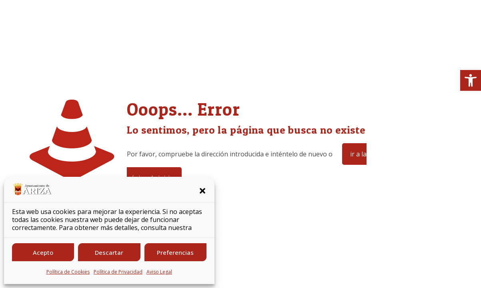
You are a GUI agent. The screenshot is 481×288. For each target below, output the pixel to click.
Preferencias (175, 252)
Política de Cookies (68, 271)
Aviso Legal (159, 271)
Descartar (109, 252)
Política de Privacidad (118, 271)
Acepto (43, 252)
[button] (470, 80)
